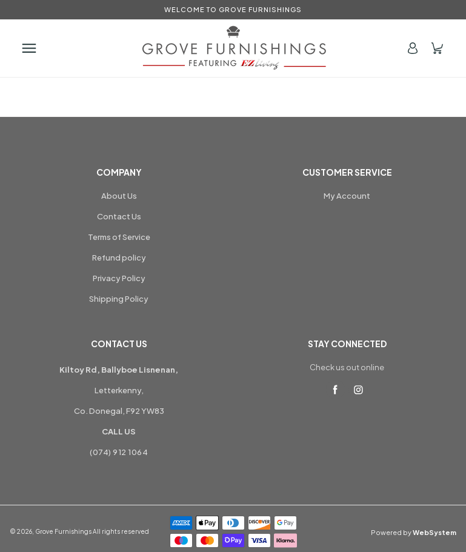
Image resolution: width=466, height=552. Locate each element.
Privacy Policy (119, 278)
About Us (119, 196)
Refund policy (119, 257)
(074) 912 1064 (119, 452)
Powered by (413, 532)
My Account (347, 196)
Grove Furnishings (63, 531)
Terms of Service (119, 237)
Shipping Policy (118, 299)
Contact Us (119, 216)
